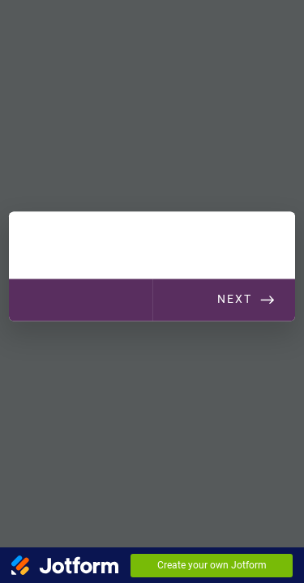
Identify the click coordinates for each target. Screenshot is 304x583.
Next (234, 299)
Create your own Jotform (212, 565)
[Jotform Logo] (64, 565)
